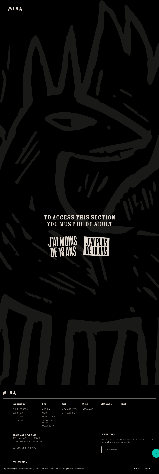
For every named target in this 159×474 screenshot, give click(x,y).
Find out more (79, 469)
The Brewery (19, 417)
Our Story (18, 413)
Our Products (20, 409)
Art (64, 404)
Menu (45, 413)
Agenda (46, 409)
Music (85, 404)
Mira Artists (68, 413)
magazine (106, 404)
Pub (44, 404)
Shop (123, 404)
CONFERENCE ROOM (48, 422)
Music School (49, 417)
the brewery (20, 404)
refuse (137, 468)
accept (148, 468)
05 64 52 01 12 (29, 448)
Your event (18, 421)
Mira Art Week (69, 409)
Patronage (87, 409)
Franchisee (48, 426)
